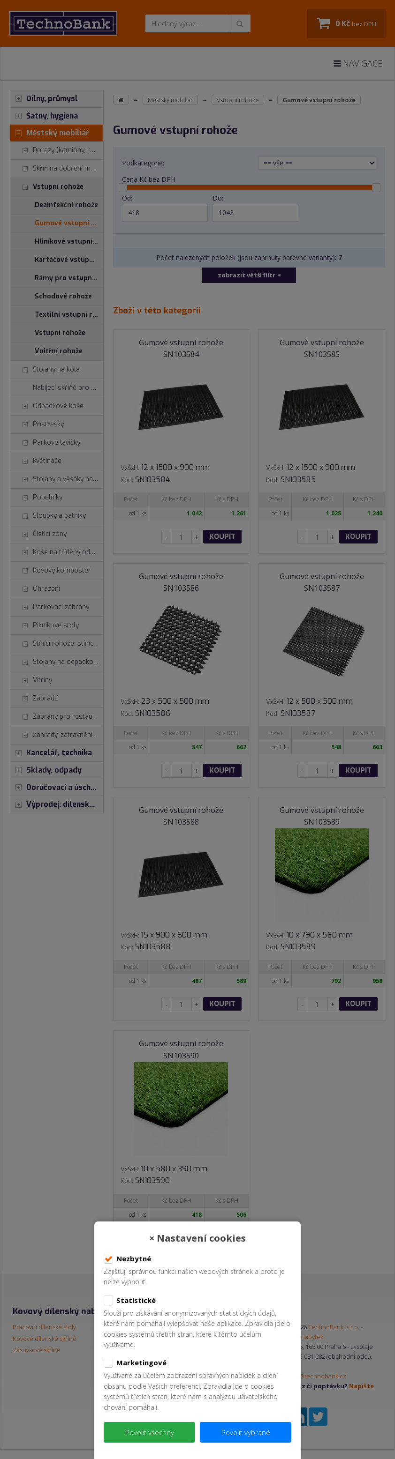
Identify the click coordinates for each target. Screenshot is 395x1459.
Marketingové (135, 1363)
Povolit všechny (149, 1432)
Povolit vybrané (245, 1432)
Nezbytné (127, 1259)
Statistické (130, 1300)
